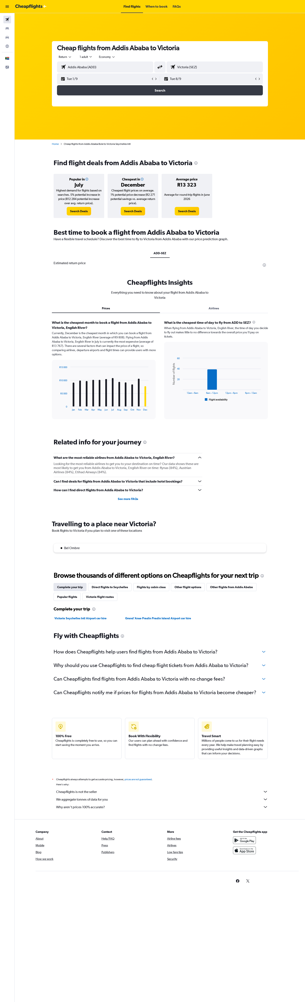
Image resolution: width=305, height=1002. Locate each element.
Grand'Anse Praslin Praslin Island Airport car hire (158, 618)
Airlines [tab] (214, 308)
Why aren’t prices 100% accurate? (162, 806)
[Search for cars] (7, 37)
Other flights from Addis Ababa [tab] (231, 587)
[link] (79, 211)
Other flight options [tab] (188, 587)
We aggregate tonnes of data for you (162, 799)
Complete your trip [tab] (70, 587)
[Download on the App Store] (244, 850)
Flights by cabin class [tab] (151, 587)
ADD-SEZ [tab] (160, 253)
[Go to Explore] (7, 46)
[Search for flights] (7, 19)
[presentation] (196, 163)
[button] (7, 6)
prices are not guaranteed (138, 779)
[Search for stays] (7, 28)
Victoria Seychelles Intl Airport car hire (80, 618)
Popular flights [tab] (67, 597)
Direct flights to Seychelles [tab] (110, 587)
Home (55, 143)
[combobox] (65, 57)
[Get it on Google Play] (244, 840)
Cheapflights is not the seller (162, 791)
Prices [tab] (106, 308)
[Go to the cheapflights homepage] (31, 6)
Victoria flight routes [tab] (100, 597)
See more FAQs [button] (128, 499)
